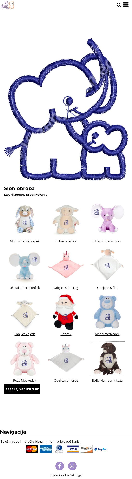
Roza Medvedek (24, 380)
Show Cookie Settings (66, 475)
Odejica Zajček (25, 334)
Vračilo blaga (34, 441)
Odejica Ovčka (107, 287)
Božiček (65, 334)
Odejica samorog (66, 380)
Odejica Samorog (66, 287)
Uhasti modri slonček (25, 287)
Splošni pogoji (11, 441)
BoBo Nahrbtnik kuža (107, 380)
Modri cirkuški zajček (25, 241)
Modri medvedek (107, 334)
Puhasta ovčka (65, 241)
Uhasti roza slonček (107, 241)
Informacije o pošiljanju (63, 441)
